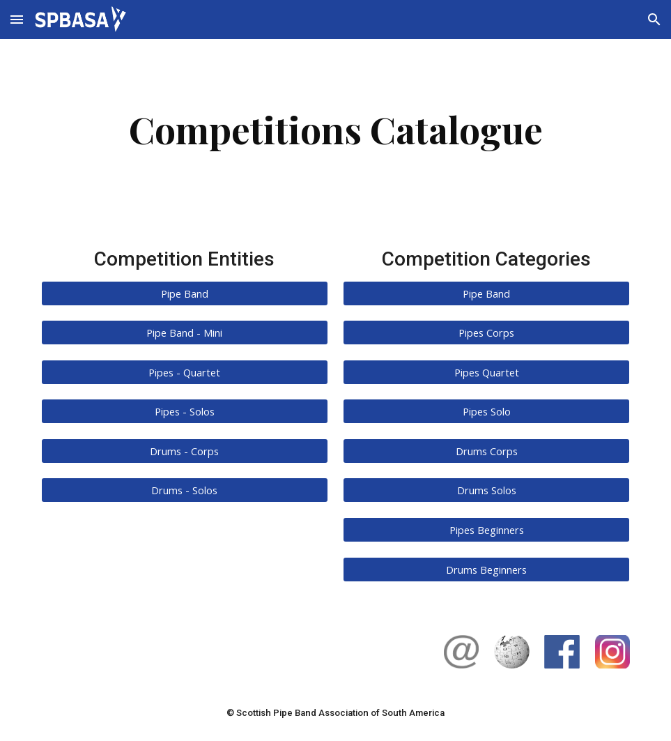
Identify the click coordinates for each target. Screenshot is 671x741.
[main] (335, 129)
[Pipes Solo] (486, 412)
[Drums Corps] (486, 451)
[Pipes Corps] (486, 332)
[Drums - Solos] (184, 490)
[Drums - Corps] (184, 451)
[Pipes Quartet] (486, 372)
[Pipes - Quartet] (184, 372)
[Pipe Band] (184, 293)
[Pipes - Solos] (184, 412)
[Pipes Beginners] (486, 529)
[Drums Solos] (486, 490)
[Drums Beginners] (486, 569)
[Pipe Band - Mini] (184, 332)
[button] (16, 19)
